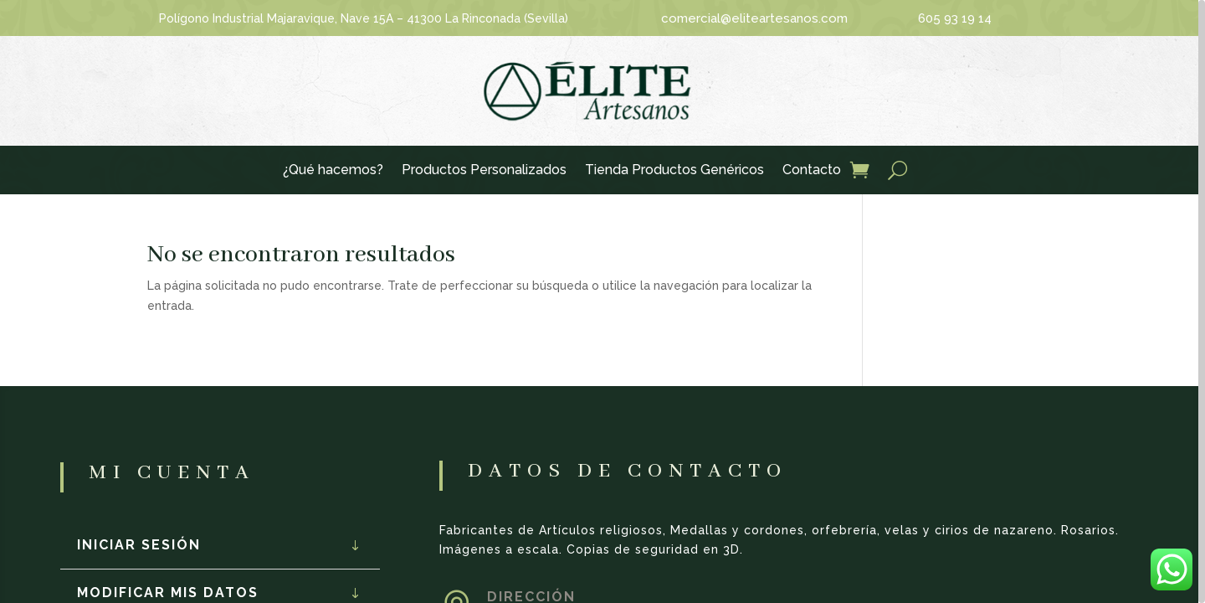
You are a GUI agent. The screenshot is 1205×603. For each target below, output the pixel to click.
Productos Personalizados (484, 171)
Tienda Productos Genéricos (674, 171)
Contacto (811, 171)
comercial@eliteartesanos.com (754, 18)
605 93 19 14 (955, 18)
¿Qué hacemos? (333, 171)
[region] (602, 301)
